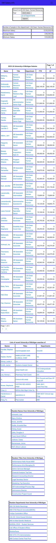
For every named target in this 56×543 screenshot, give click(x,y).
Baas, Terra (5, 286)
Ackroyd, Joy (5, 244)
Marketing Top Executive (21, 483)
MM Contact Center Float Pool (20, 539)
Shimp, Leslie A (6, 361)
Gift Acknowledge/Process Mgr (23, 487)
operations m (20, 395)
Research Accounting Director (22, 476)
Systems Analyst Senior (24, 365)
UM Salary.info (8, 3)
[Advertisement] (28, 52)
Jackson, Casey (17, 440)
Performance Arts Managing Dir (23, 465)
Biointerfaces (14, 531)
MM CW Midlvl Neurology (19, 506)
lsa (38, 357)
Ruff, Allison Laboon (19, 447)
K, (1, 379)
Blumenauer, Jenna (18, 443)
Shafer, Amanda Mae (19, 425)
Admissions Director (19, 490)
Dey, (2, 370)
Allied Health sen (22, 370)
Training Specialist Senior (16, 211)
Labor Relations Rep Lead (18, 93)
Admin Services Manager (21, 469)
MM (38, 400)
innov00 (39, 351)
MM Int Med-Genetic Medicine (20, 521)
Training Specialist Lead (16, 110)
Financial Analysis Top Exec (22, 472)
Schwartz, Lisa (17, 415)
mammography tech (23, 351)
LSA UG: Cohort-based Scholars (21, 517)
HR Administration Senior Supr (18, 102)
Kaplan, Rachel (6, 357)
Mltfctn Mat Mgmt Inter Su (25, 390)
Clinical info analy (22, 379)
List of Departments (28, 16)
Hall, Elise (4, 295)
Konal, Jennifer (17, 422)
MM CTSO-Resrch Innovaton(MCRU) (22, 510)
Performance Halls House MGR (23, 462)
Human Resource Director (16, 77)
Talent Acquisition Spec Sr (17, 152)
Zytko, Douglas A (18, 432)
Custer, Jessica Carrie (3, 110)
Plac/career (20, 400)
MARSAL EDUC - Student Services (22, 524)
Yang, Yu (4, 400)
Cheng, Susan (16, 429)
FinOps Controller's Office (19, 513)
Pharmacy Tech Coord (23, 375)
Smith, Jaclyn (5, 365)
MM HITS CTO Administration (20, 535)
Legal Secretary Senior (20, 480)
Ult (17, 361)
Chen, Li (4, 390)
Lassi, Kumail (5, 211)
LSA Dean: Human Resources (29, 77)
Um (38, 375)
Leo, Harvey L (5, 375)
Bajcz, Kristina (17, 418)
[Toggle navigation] (51, 3)
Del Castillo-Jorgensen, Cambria (5, 269)
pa (38, 365)
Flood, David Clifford (19, 436)
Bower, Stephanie (7, 385)
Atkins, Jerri (5, 136)
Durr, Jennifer (5, 186)
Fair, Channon (6, 303)
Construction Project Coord (22, 494)
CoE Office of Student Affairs (20, 528)
